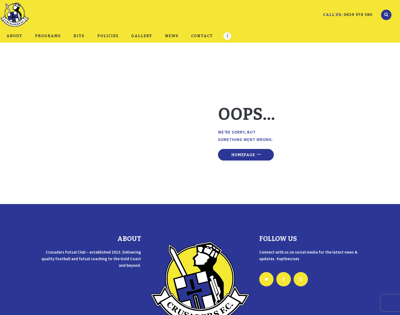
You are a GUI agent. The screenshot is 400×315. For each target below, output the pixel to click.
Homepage (243, 155)
